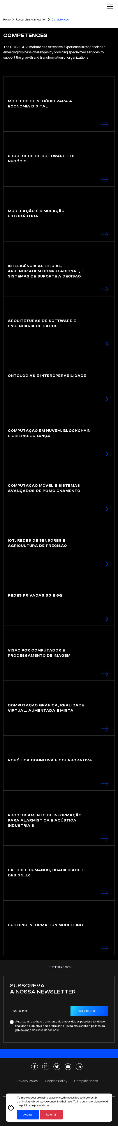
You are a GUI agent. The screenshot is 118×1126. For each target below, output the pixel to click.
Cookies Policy (56, 1081)
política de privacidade (35, 1105)
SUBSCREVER (86, 1011)
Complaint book (86, 1081)
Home (7, 19)
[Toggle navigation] (110, 6)
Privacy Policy (27, 1081)
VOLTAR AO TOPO (59, 967)
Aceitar (28, 1114)
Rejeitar (51, 1114)
